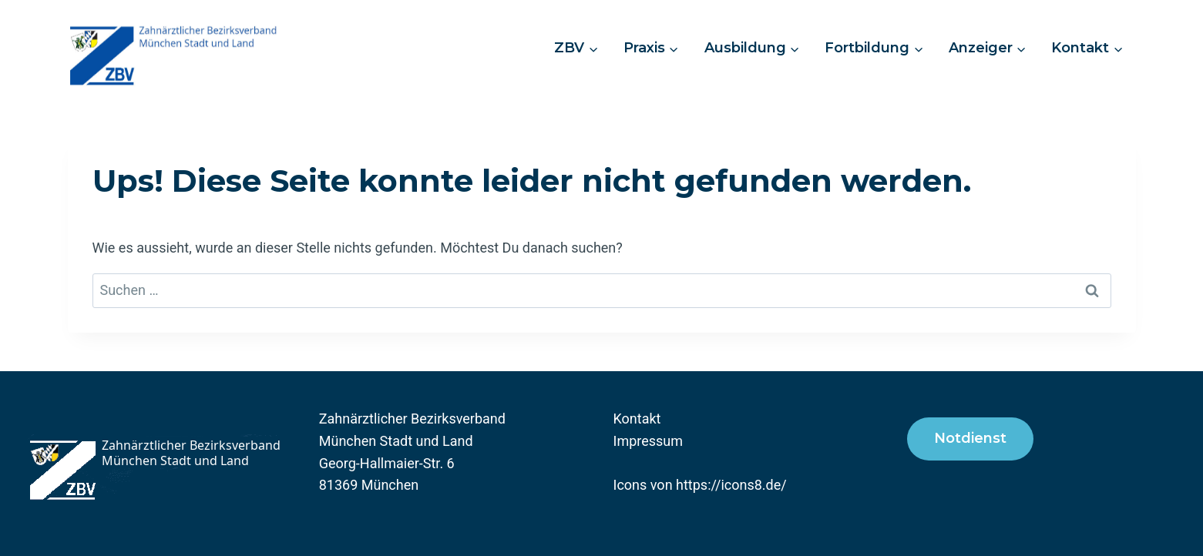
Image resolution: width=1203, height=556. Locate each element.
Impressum (648, 441)
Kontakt (637, 418)
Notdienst (970, 438)
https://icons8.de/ (731, 485)
